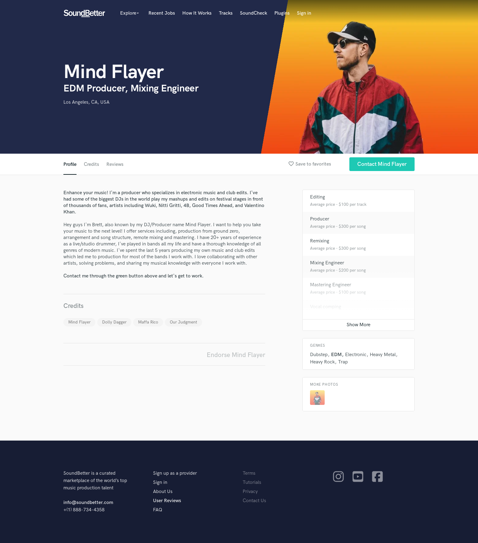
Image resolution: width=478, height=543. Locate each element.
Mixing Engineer (327, 263)
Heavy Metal (383, 355)
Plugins (282, 13)
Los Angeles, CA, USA (86, 102)
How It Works (197, 13)
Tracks (226, 13)
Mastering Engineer (330, 285)
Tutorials (252, 482)
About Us (163, 492)
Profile (70, 164)
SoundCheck (253, 13)
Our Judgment (183, 322)
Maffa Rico (148, 322)
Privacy (250, 492)
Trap (343, 362)
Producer (319, 219)
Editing (317, 197)
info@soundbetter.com (88, 502)
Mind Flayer (79, 322)
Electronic (355, 355)
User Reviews (167, 501)
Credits (91, 164)
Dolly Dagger (114, 322)
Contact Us (254, 501)
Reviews (114, 164)
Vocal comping (325, 307)
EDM (336, 355)
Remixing (319, 241)
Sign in (304, 13)
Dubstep (319, 355)
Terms (249, 473)
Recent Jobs (161, 13)
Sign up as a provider (175, 473)
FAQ (157, 510)
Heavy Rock (322, 362)
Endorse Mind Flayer (236, 355)
